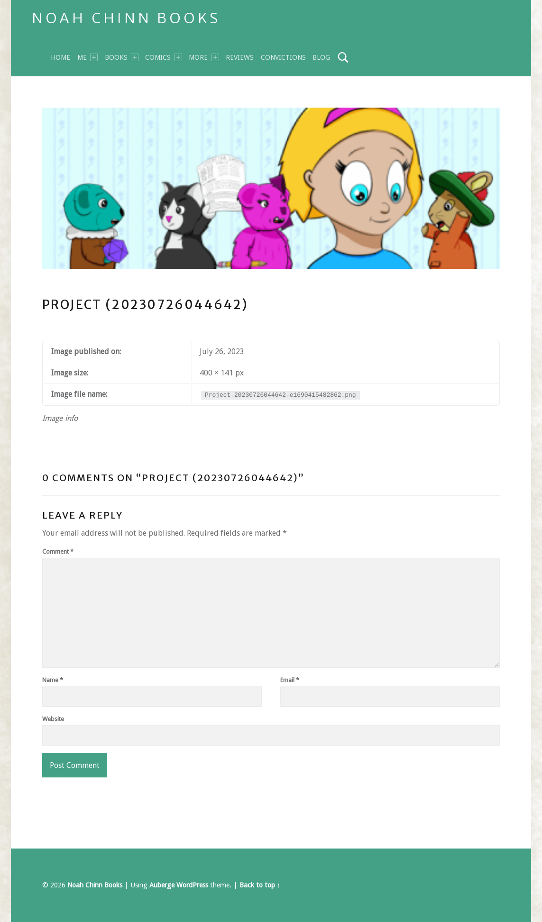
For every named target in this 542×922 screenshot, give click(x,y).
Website (53, 718)
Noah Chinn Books (126, 18)
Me (87, 57)
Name (52, 680)
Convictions (283, 57)
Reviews (240, 57)
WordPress (192, 885)
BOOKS (121, 57)
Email (289, 680)
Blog (321, 57)
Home (60, 57)
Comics (163, 57)
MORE (204, 57)
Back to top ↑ (259, 885)
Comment (57, 551)
